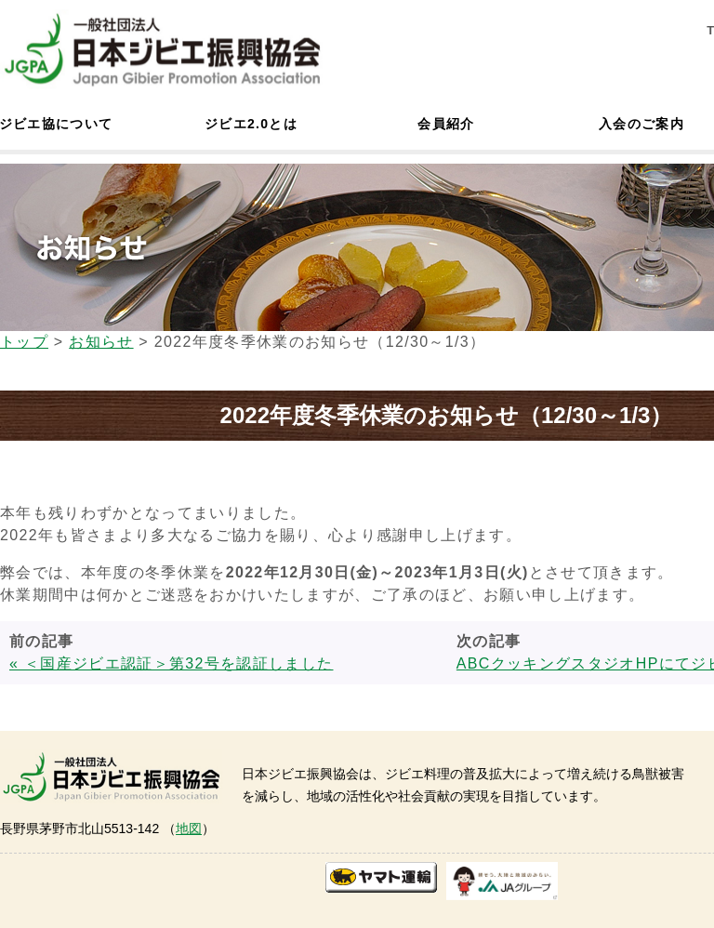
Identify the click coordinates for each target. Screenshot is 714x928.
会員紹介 (445, 123)
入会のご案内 (641, 123)
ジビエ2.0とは (251, 123)
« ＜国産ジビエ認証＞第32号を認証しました (171, 663)
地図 (189, 828)
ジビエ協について (56, 123)
